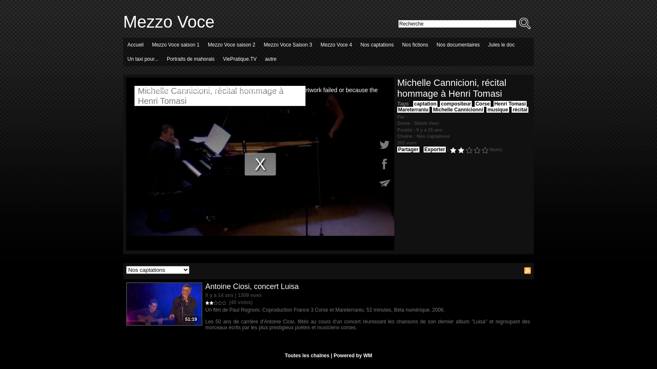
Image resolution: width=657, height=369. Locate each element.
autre (271, 59)
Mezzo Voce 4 (336, 45)
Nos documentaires (458, 45)
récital (519, 110)
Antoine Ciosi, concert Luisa (252, 286)
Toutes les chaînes (307, 356)
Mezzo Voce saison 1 (175, 45)
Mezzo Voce (169, 22)
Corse (483, 104)
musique (497, 110)
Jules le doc (501, 45)
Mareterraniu (413, 110)
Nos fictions (415, 45)
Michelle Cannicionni (458, 110)
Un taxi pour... (142, 59)
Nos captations (376, 45)
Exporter (434, 149)
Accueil (135, 45)
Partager (408, 149)
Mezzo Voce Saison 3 (288, 45)
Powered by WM (353, 356)
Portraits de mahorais (191, 59)
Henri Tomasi (510, 104)
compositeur (456, 104)
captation (425, 104)
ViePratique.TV (240, 59)
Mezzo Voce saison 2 (231, 45)
